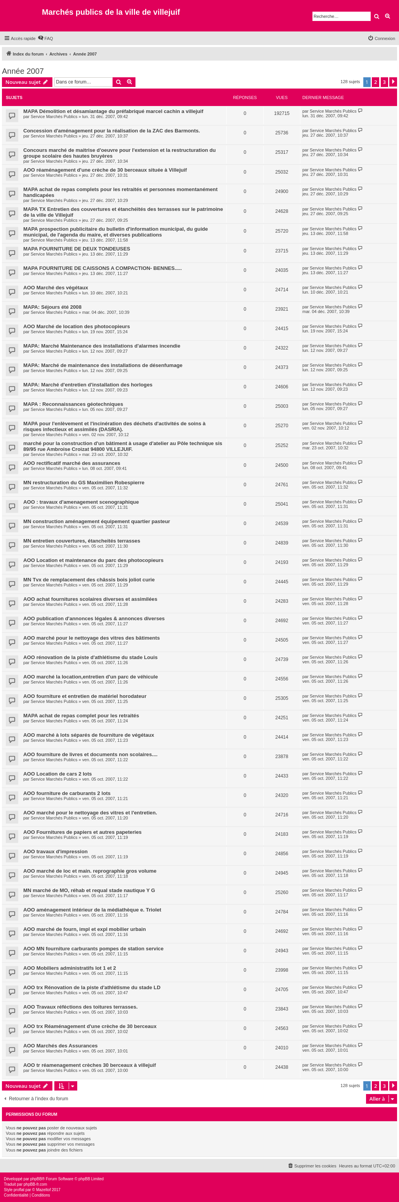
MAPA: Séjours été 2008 (52, 307)
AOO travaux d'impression (55, 851)
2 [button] (375, 81)
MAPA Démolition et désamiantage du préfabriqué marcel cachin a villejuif (113, 111)
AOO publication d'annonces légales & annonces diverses (94, 618)
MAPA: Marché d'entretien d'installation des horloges (88, 385)
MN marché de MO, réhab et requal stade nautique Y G (89, 890)
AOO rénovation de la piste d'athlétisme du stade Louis (90, 657)
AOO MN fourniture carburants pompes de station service (93, 949)
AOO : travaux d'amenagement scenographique (81, 502)
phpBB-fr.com (35, 1184)
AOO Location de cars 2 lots (57, 774)
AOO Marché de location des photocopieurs (76, 326)
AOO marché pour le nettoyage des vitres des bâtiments (91, 638)
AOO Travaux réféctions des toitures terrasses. (80, 1007)
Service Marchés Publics (54, 116)
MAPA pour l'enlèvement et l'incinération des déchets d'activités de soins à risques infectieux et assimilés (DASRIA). (114, 426)
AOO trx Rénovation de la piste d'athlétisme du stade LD (91, 987)
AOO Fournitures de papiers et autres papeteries (82, 832)
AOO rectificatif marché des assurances (71, 463)
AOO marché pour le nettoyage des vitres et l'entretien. (90, 813)
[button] (393, 82)
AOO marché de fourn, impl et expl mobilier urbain (84, 929)
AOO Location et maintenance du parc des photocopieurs (93, 560)
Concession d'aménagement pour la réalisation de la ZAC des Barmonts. (111, 131)
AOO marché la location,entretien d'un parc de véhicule (90, 677)
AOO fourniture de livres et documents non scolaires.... (90, 754)
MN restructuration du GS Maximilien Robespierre (83, 482)
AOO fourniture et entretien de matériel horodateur (84, 696)
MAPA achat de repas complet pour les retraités (81, 715)
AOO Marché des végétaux (55, 287)
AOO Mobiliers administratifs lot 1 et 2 (69, 968)
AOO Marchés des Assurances (60, 1046)
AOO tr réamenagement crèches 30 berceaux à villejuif (89, 1065)
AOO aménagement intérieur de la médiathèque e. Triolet (92, 910)
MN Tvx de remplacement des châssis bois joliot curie (89, 580)
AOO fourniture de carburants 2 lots (67, 793)
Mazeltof (43, 1190)
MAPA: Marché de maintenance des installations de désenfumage (102, 365)
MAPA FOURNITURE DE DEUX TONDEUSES (76, 249)
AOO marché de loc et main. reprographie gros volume (89, 871)
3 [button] (384, 81)
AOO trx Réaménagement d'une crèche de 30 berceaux (89, 1026)
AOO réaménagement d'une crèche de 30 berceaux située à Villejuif (105, 170)
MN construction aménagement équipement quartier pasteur (96, 521)
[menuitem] (45, 38)
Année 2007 (23, 71)
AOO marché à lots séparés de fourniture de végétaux (88, 735)
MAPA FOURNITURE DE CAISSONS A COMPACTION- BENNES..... (102, 268)
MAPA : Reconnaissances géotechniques (73, 404)
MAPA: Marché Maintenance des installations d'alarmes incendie (101, 346)
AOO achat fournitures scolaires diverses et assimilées (90, 599)
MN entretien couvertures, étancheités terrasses (81, 541)
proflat (19, 1190)
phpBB (36, 1179)
